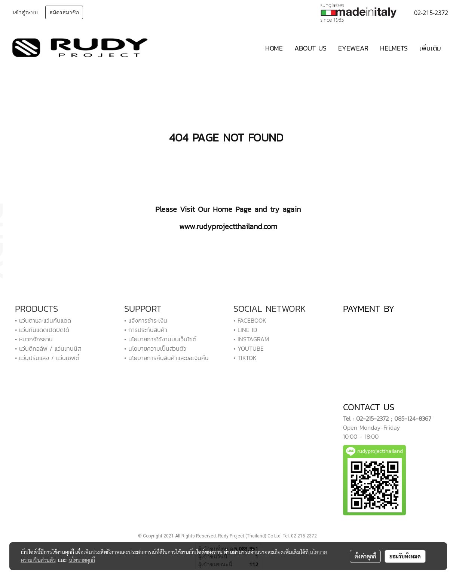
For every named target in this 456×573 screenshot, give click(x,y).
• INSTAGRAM (251, 339)
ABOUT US (310, 48)
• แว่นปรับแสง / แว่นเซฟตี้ (47, 357)
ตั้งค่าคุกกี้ (365, 556)
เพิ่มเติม (430, 48)
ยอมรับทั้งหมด (405, 556)
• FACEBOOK (249, 320)
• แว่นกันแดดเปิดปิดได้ (42, 329)
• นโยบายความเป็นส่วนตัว (155, 348)
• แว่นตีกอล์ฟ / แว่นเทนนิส (48, 348)
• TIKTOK (245, 357)
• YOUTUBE (248, 348)
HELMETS (394, 48)
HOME (274, 48)
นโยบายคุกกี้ (82, 560)
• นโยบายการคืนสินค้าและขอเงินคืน (166, 357)
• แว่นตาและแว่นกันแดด (43, 320)
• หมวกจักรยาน (34, 339)
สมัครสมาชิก (64, 12)
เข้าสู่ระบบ (25, 12)
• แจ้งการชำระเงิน (145, 320)
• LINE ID (245, 329)
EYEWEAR (353, 48)
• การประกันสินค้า (145, 329)
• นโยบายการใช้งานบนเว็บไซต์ (160, 339)
